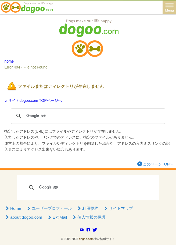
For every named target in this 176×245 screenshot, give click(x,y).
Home (12, 208)
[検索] (87, 116)
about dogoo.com (23, 217)
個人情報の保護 (89, 217)
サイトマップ (118, 208)
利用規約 (88, 208)
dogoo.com (86, 238)
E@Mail (57, 217)
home (9, 61)
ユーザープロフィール (49, 208)
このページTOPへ (154, 163)
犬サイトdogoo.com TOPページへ (33, 100)
